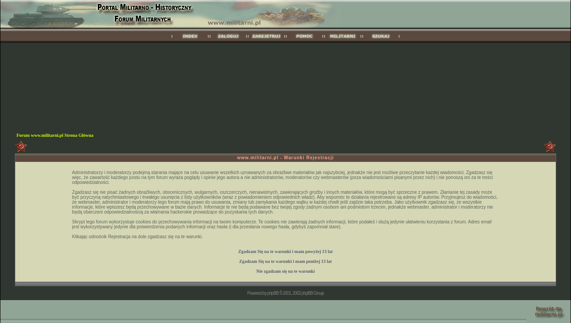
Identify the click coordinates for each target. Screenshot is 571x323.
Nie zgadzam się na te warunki (285, 271)
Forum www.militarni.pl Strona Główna (55, 135)
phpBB (272, 293)
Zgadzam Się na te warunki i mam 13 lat (285, 251)
